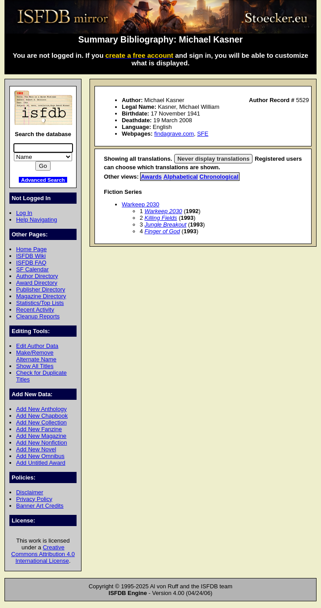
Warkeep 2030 (140, 204)
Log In (24, 213)
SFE (202, 133)
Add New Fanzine (39, 429)
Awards (151, 176)
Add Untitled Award (40, 462)
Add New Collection (41, 422)
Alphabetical (180, 176)
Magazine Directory (41, 296)
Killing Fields (161, 217)
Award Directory (36, 282)
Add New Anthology (41, 409)
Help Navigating (36, 219)
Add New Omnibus (40, 456)
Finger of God (162, 231)
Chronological (219, 176)
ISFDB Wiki (31, 256)
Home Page (31, 249)
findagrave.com (174, 133)
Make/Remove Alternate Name (36, 356)
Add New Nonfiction (41, 442)
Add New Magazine (41, 435)
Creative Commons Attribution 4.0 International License (43, 554)
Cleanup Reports (38, 316)
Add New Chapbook (42, 415)
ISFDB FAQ (31, 262)
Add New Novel (36, 449)
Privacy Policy (34, 499)
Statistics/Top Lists (40, 303)
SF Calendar (32, 269)
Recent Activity (35, 309)
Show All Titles (35, 366)
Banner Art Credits (40, 505)
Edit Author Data (37, 346)
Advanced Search (43, 180)
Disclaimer (29, 492)
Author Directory (37, 276)
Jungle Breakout (166, 224)
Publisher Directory (40, 289)
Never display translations (213, 158)
